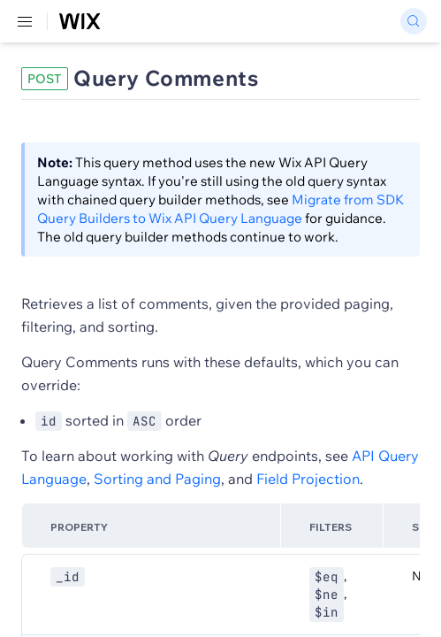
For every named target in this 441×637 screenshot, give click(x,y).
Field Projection (308, 478)
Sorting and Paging (157, 478)
